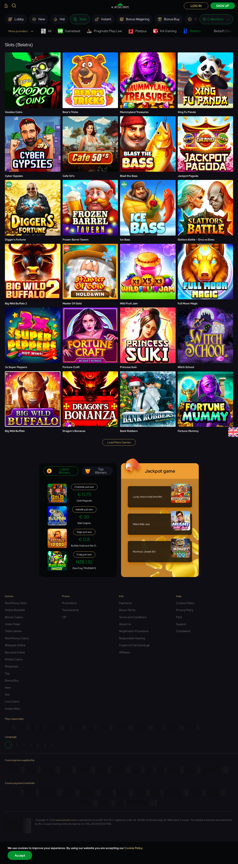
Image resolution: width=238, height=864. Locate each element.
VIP (64, 617)
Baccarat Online (15, 652)
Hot (7, 694)
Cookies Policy (185, 603)
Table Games (13, 631)
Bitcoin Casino (14, 617)
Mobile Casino (14, 659)
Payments (125, 603)
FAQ (179, 617)
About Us (125, 624)
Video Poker (12, 624)
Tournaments (70, 610)
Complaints (183, 631)
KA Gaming (164, 31)
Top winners (96, 471)
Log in (196, 6)
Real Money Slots (16, 603)
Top (7, 673)
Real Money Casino (17, 638)
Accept (20, 855)
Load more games (119, 442)
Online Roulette (15, 610)
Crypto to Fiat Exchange (134, 645)
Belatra (191, 31)
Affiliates (124, 652)
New (8, 687)
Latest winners (58, 471)
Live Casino (12, 701)
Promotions (69, 603)
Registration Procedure (133, 631)
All (46, 31)
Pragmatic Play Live (104, 31)
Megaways (11, 666)
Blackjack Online (15, 645)
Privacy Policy (184, 610)
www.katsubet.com (66, 820)
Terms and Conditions (132, 617)
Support (181, 624)
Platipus (137, 31)
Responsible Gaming (132, 638)
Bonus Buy (11, 680)
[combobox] (216, 19)
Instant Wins (12, 708)
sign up (222, 6)
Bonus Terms (127, 610)
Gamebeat (69, 31)
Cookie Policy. (134, 848)
